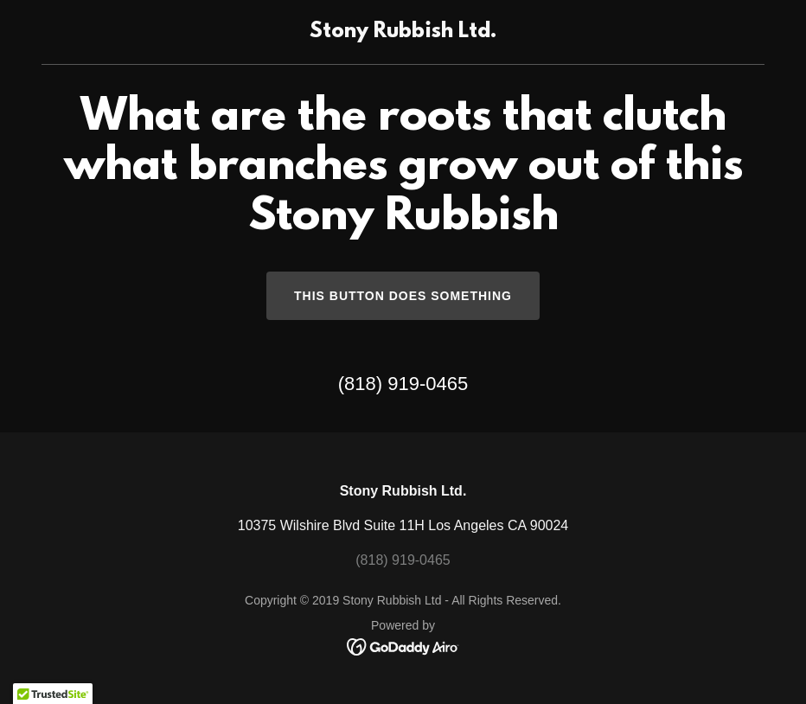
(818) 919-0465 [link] (403, 383)
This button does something (403, 296)
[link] (403, 32)
